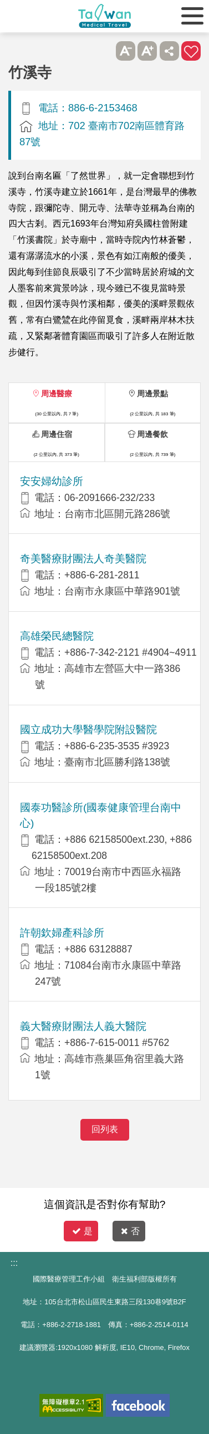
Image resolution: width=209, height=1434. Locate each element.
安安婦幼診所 (51, 481)
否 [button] (130, 1231)
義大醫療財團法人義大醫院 (83, 1026)
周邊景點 (152, 393)
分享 (169, 51)
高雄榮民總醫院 (57, 636)
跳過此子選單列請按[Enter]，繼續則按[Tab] (103, 51)
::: (14, 1263)
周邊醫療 (56, 393)
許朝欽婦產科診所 (62, 933)
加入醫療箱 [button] (191, 51)
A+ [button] (147, 51)
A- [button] (125, 51)
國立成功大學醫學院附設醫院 (88, 729)
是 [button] (82, 1231)
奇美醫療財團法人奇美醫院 (83, 558)
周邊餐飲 (152, 434)
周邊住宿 (56, 434)
